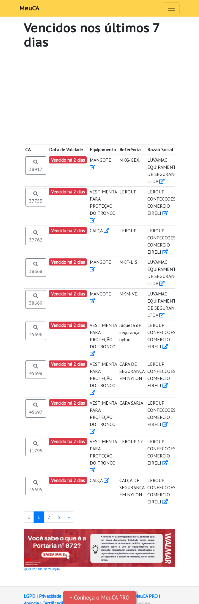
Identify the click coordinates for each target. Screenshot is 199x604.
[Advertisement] (99, 96)
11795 (35, 447)
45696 (35, 330)
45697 (35, 408)
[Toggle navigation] (171, 8)
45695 (35, 485)
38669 (35, 299)
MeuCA (29, 8)
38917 (35, 165)
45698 (35, 369)
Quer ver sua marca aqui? (42, 569)
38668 (35, 267)
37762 (35, 236)
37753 (35, 197)
